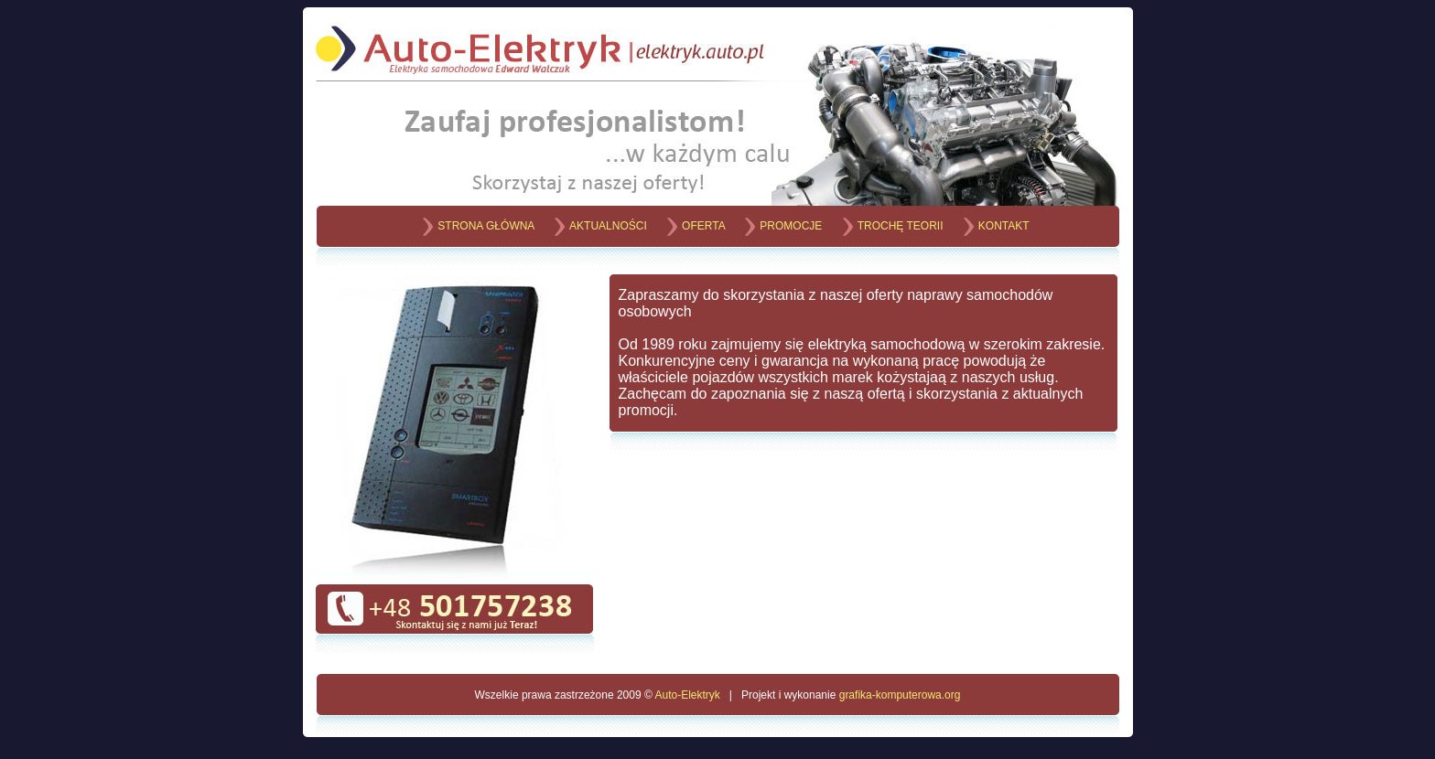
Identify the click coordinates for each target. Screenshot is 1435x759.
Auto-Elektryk (686, 695)
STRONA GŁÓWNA (485, 225)
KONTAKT (1004, 225)
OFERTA (703, 225)
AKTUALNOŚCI (608, 225)
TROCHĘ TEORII (901, 225)
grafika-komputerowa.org (900, 695)
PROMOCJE (791, 225)
